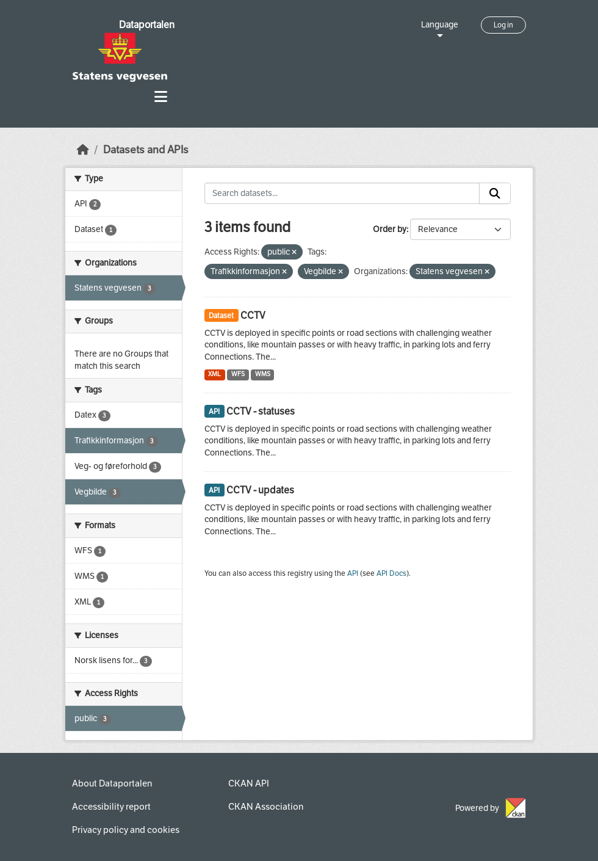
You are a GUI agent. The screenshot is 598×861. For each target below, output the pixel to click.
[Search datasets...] (342, 194)
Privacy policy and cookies (125, 829)
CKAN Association (265, 806)
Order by (389, 229)
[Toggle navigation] (161, 97)
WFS (238, 374)
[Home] (83, 150)
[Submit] (495, 194)
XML (214, 374)
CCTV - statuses (260, 411)
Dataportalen (147, 25)
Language (439, 25)
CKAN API (248, 783)
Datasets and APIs (146, 150)
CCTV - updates (260, 490)
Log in (503, 25)
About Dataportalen (112, 783)
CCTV (252, 315)
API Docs (391, 573)
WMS (262, 374)
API (352, 573)
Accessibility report (111, 806)
